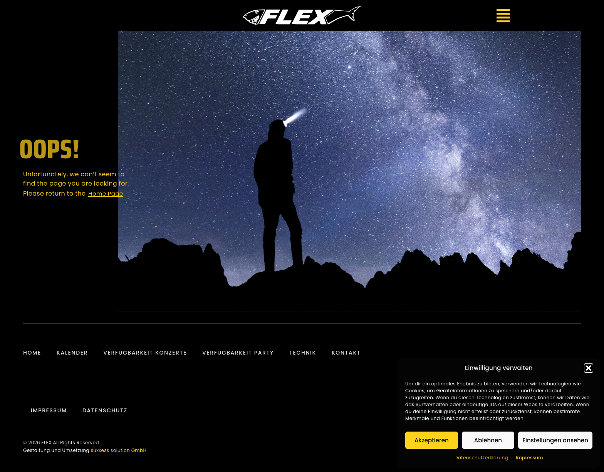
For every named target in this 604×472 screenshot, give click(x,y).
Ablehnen (488, 440)
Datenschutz (105, 410)
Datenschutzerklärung (481, 457)
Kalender (72, 353)
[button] (588, 368)
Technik (302, 353)
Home (32, 353)
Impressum (529, 457)
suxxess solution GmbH (119, 450)
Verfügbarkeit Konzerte (145, 353)
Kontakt (346, 353)
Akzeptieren (431, 440)
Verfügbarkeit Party (238, 353)
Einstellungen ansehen (555, 440)
